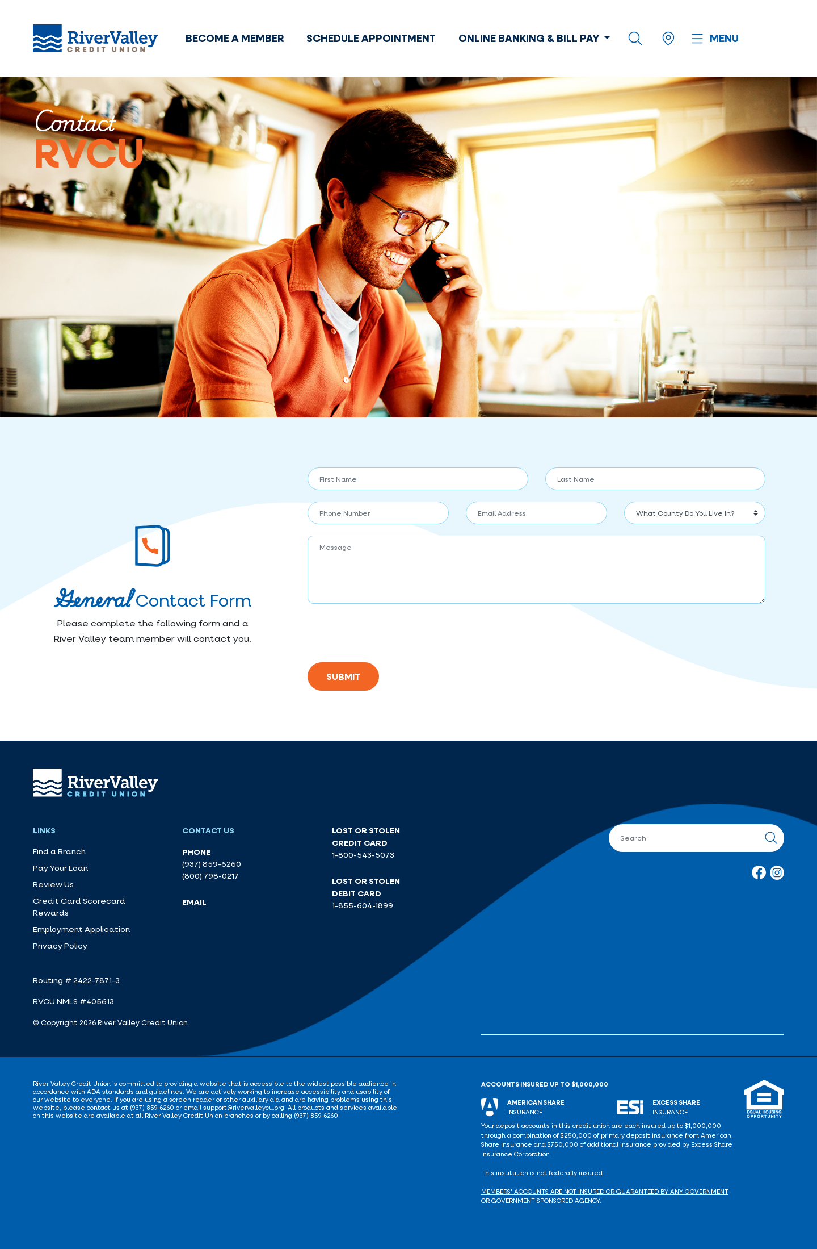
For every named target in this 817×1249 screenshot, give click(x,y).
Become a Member (235, 38)
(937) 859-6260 (211, 864)
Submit (343, 676)
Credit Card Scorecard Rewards (79, 907)
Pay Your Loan (60, 868)
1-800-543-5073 (363, 855)
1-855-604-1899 (362, 905)
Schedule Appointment (371, 38)
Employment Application (81, 929)
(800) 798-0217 (210, 876)
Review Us (53, 884)
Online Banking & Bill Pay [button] (529, 38)
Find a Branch (59, 851)
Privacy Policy (60, 946)
